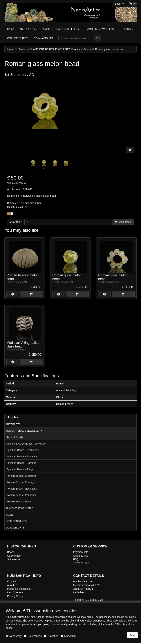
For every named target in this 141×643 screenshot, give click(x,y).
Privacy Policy (15, 596)
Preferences (32, 636)
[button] (119, 3)
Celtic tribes (14, 555)
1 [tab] (44, 169)
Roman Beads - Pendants (21, 495)
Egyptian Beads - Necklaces (22, 450)
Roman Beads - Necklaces (21, 488)
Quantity (15, 221)
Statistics (51, 636)
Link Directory (15, 592)
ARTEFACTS (13, 424)
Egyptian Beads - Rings (19, 469)
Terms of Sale (81, 563)
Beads (11, 552)
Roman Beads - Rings (19, 501)
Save (132, 635)
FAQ (75, 559)
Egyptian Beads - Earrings (21, 462)
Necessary (13, 636)
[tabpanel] (33, 161)
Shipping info (80, 555)
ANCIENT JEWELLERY (19, 508)
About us (12, 585)
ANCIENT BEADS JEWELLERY (24, 430)
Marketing (68, 636)
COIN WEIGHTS (15, 527)
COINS (10, 514)
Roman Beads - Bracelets (21, 475)
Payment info (80, 552)
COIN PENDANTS (16, 521)
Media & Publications (19, 588)
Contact (11, 581)
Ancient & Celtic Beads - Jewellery (26, 443)
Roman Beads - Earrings (20, 482)
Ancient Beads (14, 437)
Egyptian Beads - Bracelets (21, 456)
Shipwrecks (13, 559)
